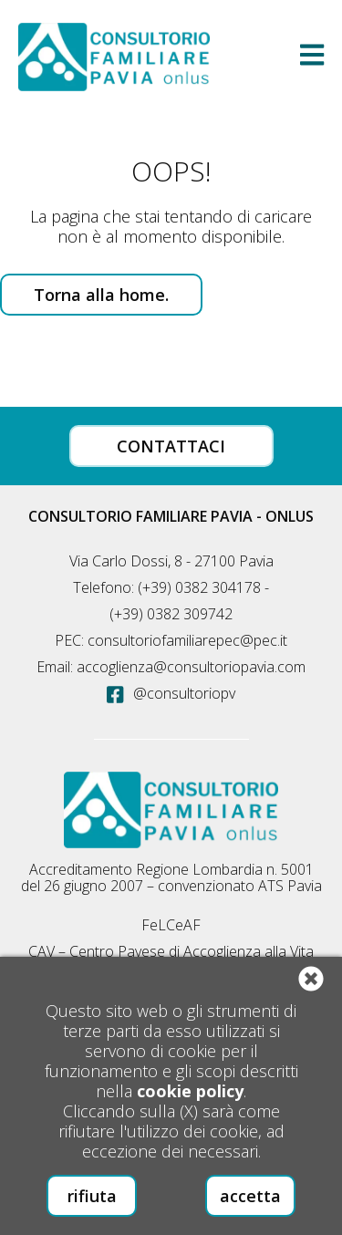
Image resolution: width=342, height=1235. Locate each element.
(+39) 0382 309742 (171, 614)
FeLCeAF (171, 925)
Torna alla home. (101, 295)
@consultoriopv (170, 693)
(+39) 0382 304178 (199, 587)
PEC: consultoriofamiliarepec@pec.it (171, 640)
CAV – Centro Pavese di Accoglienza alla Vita (171, 951)
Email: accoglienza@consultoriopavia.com (171, 667)
